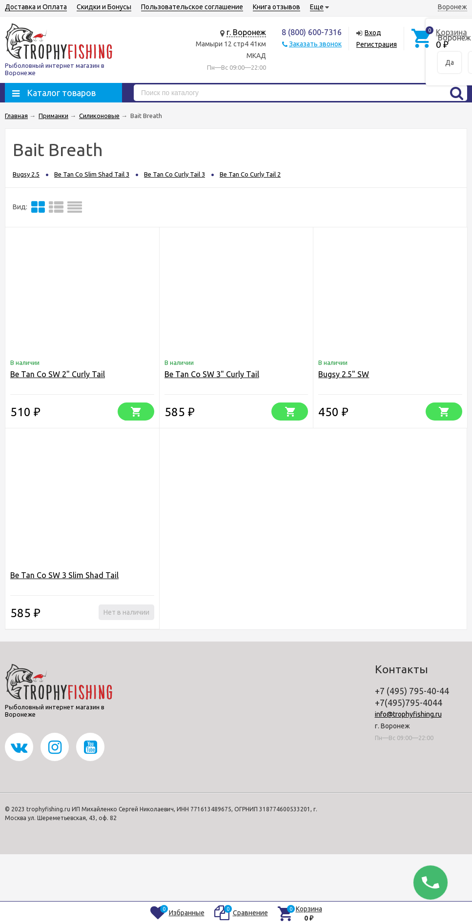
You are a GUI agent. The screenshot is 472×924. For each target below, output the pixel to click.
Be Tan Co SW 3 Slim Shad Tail (64, 575)
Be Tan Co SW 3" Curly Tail (211, 374)
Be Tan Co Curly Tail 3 (174, 174)
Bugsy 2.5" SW (343, 374)
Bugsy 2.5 (26, 174)
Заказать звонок (315, 44)
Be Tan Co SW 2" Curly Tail (57, 374)
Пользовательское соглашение (192, 7)
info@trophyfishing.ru (408, 714)
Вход (373, 33)
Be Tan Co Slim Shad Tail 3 (91, 174)
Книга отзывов (276, 7)
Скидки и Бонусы (104, 7)
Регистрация (376, 44)
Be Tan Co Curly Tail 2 (250, 174)
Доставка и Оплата (36, 7)
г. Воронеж (246, 32)
